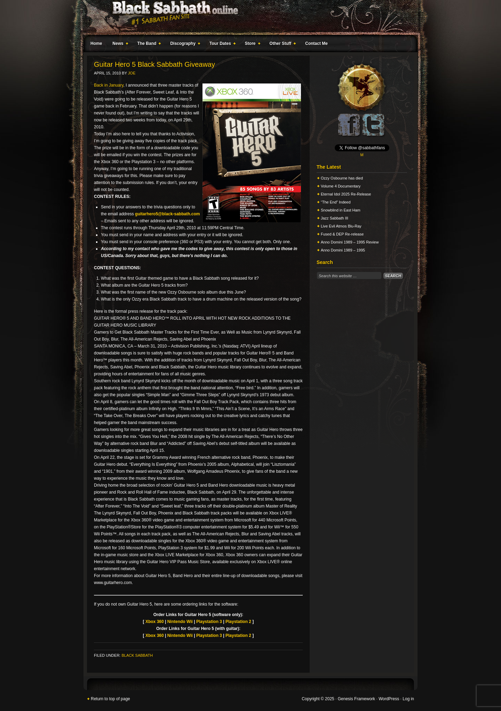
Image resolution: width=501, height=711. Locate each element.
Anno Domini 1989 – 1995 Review (350, 242)
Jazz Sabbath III (334, 218)
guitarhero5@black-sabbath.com (167, 213)
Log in (408, 698)
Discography (184, 44)
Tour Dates (221, 44)
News (118, 44)
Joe (131, 73)
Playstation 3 (209, 621)
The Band (148, 44)
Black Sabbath (137, 655)
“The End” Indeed (336, 202)
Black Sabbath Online (247, 17)
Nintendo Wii (180, 621)
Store (251, 44)
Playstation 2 (238, 621)
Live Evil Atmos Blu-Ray (341, 226)
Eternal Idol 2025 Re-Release (346, 194)
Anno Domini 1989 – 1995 (343, 250)
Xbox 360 (154, 621)
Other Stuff (281, 44)
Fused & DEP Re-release (342, 234)
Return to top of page (110, 698)
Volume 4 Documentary (340, 186)
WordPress (389, 698)
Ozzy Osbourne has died (342, 178)
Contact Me (316, 43)
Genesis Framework (356, 698)
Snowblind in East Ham (340, 210)
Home (96, 43)
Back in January (109, 85)
